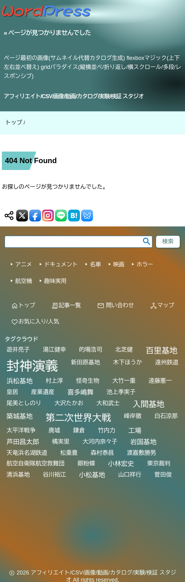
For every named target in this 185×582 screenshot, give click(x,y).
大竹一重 (124, 380)
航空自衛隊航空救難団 (36, 463)
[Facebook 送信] (35, 215)
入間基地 (148, 404)
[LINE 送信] (61, 215)
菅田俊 (163, 474)
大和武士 (108, 403)
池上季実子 (121, 392)
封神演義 (32, 366)
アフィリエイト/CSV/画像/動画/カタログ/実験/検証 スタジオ (74, 96)
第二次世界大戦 (78, 418)
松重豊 (69, 452)
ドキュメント (61, 264)
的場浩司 (90, 349)
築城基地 (20, 416)
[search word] (78, 242)
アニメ (23, 264)
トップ (13, 122)
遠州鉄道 (166, 362)
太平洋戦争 (21, 430)
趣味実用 (55, 281)
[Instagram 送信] (48, 215)
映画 (118, 264)
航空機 (23, 281)
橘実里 (61, 441)
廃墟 (54, 430)
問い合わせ (115, 305)
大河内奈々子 (100, 441)
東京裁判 (158, 463)
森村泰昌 (102, 452)
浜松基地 (20, 381)
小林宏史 (121, 463)
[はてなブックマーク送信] (74, 215)
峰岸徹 (132, 416)
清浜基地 (18, 474)
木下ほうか (127, 362)
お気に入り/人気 (35, 321)
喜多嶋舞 (80, 392)
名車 (95, 264)
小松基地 (92, 474)
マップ (162, 305)
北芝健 (124, 349)
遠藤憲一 (160, 380)
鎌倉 (79, 430)
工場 (134, 430)
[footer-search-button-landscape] (167, 241)
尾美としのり (24, 403)
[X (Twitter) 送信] (22, 215)
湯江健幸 (54, 349)
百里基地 (162, 350)
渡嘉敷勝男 (141, 452)
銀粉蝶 (86, 463)
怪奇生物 (87, 380)
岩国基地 (144, 441)
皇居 (12, 392)
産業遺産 (42, 392)
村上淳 (54, 380)
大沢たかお (68, 403)
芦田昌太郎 (23, 441)
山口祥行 (129, 474)
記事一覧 (66, 305)
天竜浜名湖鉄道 (27, 452)
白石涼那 (166, 416)
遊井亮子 (18, 349)
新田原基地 (85, 362)
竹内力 (106, 430)
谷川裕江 (54, 474)
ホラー (144, 264)
